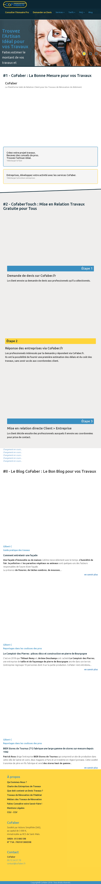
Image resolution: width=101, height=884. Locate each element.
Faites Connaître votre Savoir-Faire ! (24, 804)
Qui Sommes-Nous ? (17, 782)
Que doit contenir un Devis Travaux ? (25, 791)
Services (60, 12)
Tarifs (71, 12)
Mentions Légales (15, 808)
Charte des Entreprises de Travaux (24, 786)
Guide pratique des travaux (16, 550)
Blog (91, 12)
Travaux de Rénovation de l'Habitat (24, 795)
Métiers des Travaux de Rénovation (24, 799)
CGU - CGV (12, 812)
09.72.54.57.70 (14, 860)
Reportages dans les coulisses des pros (22, 648)
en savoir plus (91, 768)
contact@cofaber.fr (16, 863)
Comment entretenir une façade (20, 555)
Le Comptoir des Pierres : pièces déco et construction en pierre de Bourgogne (45, 653)
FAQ (82, 12)
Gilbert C (7, 546)
